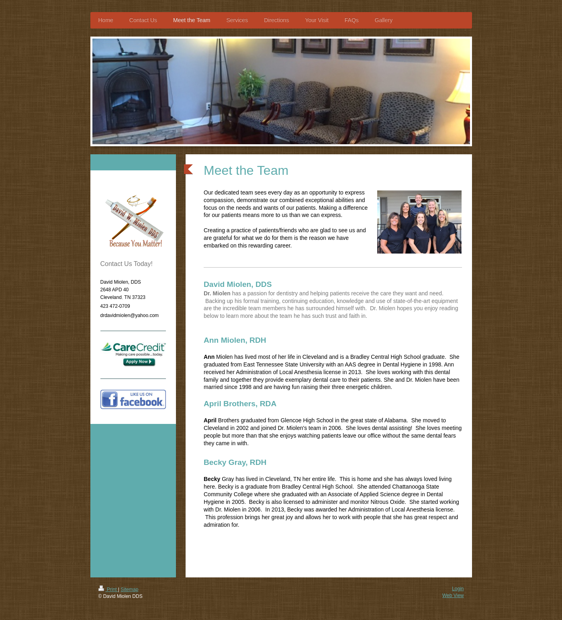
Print (108, 589)
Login (458, 588)
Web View (453, 595)
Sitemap (129, 589)
